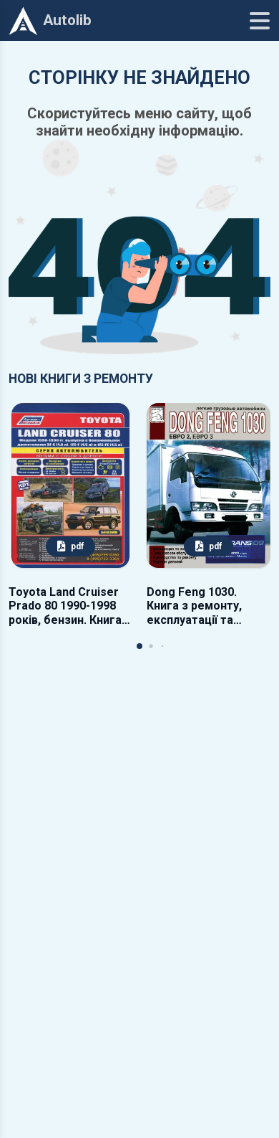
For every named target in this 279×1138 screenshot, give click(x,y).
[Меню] (259, 21)
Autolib (50, 20)
